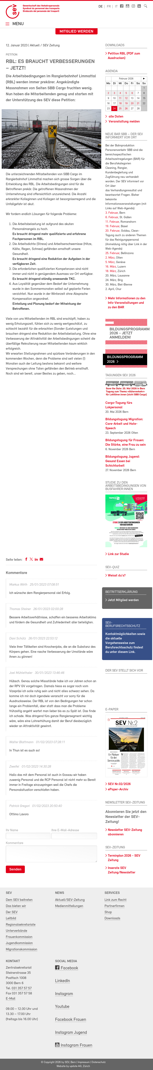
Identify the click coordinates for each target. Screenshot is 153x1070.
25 (120, 109)
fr (109, 6)
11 (120, 98)
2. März (110, 257)
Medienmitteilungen (69, 906)
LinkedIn (62, 981)
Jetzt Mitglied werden (123, 600)
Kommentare (14, 843)
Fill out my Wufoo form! (51, 464)
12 (126, 98)
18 (120, 103)
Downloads (112, 918)
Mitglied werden (76, 32)
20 (132, 103)
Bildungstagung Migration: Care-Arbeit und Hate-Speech (124, 424)
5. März (110, 262)
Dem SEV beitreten (19, 899)
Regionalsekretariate (20, 924)
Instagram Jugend (71, 1033)
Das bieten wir (16, 906)
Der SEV (11, 912)
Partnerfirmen (115, 906)
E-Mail (10, 998)
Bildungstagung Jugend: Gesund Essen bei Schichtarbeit (122, 461)
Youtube (62, 1007)
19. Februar (112, 226)
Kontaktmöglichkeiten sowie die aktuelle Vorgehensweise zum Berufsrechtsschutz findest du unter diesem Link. (125, 643)
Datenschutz (99, 1062)
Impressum (84, 1062)
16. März (110, 266)
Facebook (69, 968)
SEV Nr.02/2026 (119, 784)
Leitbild (11, 918)
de (101, 6)
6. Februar (111, 217)
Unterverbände (16, 931)
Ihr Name (12, 830)
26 (126, 109)
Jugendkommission (19, 943)
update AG (76, 1066)
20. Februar (112, 230)
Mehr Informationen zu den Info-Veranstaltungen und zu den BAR (126, 303)
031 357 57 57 (22, 988)
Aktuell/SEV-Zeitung (70, 899)
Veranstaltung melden (124, 121)
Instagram (64, 994)
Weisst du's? (117, 575)
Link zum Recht (116, 899)
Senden (15, 869)
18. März (110, 271)
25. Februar (112, 253)
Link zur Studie (118, 554)
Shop (108, 912)
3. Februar (111, 213)
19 (126, 103)
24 (114, 109)
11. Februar (112, 222)
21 (138, 103)
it (116, 6)
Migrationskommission (21, 949)
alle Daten (115, 116)
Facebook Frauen (70, 1020)
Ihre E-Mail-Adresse (65, 830)
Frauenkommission (19, 937)
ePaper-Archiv (118, 789)
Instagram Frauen (76, 1045)
